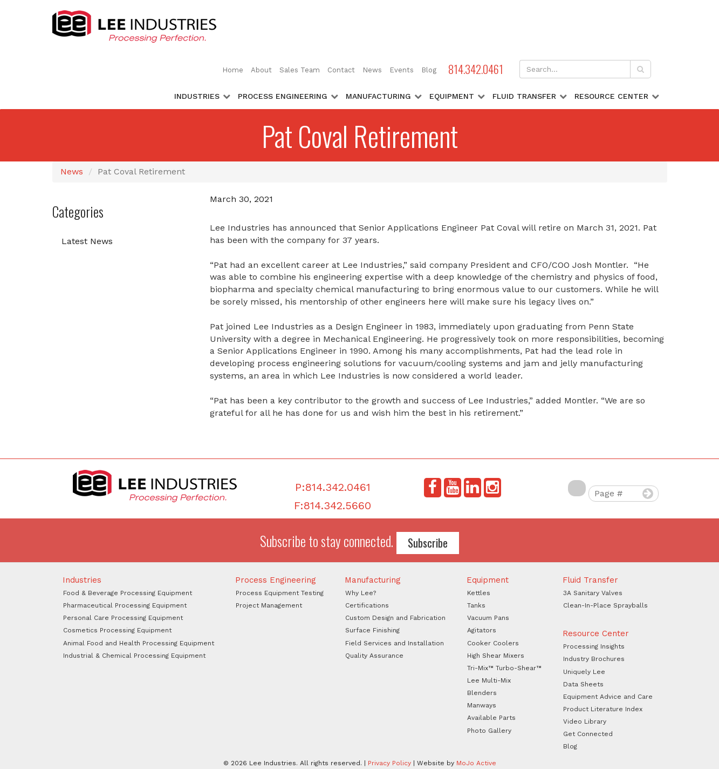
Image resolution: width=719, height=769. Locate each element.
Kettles (478, 593)
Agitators (481, 630)
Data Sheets (583, 684)
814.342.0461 (475, 68)
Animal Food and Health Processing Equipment (138, 643)
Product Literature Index (602, 709)
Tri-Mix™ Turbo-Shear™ (504, 668)
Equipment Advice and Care (608, 696)
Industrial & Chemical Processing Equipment (134, 655)
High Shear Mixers (495, 655)
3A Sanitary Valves (592, 593)
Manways (481, 705)
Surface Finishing (372, 630)
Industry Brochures (594, 659)
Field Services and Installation (394, 643)
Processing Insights (594, 646)
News (372, 70)
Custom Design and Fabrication (395, 618)
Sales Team (299, 70)
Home (232, 70)
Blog (428, 70)
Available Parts (491, 717)
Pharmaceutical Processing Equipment (125, 605)
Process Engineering (282, 96)
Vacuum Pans (488, 618)
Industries (197, 96)
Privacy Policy (389, 763)
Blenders (482, 693)
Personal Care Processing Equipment (123, 618)
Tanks (476, 605)
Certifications (367, 605)
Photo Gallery (489, 730)
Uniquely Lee (584, 672)
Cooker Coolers (493, 643)
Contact (341, 70)
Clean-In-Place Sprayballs (605, 605)
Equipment (451, 96)
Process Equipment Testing (280, 593)
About (261, 70)
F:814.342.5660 (332, 505)
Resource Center (611, 96)
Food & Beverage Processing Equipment (127, 593)
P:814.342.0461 (333, 487)
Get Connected (588, 734)
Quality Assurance (374, 655)
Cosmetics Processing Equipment (117, 630)
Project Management (269, 605)
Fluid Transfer (524, 96)
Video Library (584, 721)
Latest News (87, 241)
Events (401, 70)
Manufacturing (378, 96)
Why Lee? (360, 593)
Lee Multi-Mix (489, 680)
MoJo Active (476, 763)
